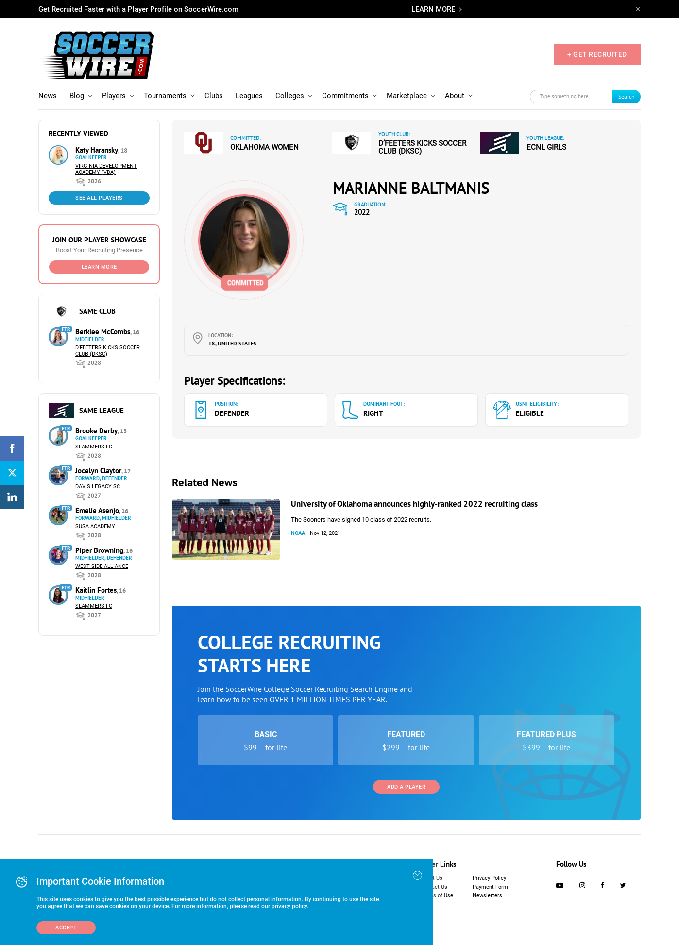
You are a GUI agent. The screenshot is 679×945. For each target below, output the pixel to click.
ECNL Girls (546, 147)
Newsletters (487, 896)
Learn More (99, 267)
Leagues (249, 96)
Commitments (345, 96)
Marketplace (407, 96)
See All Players (99, 198)
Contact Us (434, 887)
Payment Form (490, 887)
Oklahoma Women (264, 147)
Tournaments (165, 96)
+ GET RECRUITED (597, 54)
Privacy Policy (489, 878)
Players (114, 96)
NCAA (298, 533)
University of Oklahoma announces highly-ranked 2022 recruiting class (414, 503)
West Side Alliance (101, 566)
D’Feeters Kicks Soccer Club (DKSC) (422, 147)
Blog (76, 96)
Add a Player (406, 787)
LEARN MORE (433, 9)
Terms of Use (437, 896)
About (454, 96)
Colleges (289, 96)
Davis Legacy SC (97, 486)
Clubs (213, 96)
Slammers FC (93, 447)
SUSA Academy (95, 526)
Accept (66, 928)
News (47, 96)
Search (626, 96)
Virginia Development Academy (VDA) (106, 169)
